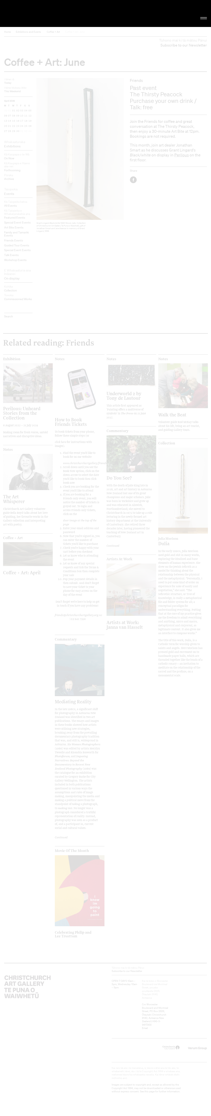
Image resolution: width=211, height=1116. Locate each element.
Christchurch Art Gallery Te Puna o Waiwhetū (35, 13)
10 (21, 116)
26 (30, 126)
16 (18, 121)
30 (5, 110)
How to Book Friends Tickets (71, 421)
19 (30, 121)
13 (5, 121)
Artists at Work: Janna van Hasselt (125, 624)
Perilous (181, 155)
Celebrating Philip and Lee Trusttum (73, 934)
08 (13, 116)
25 (26, 126)
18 (26, 121)
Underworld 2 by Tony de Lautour (124, 395)
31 (9, 110)
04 (26, 110)
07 (9, 116)
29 (13, 131)
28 (9, 131)
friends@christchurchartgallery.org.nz (78, 615)
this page (149, 1091)
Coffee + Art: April (22, 572)
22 (13, 126)
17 (21, 121)
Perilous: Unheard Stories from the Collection (21, 413)
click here (60, 442)
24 (21, 126)
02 (18, 110)
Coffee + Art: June (75, 32)
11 (26, 116)
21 (9, 126)
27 (5, 131)
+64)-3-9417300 (151, 1022)
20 (5, 126)
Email (145, 1028)
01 (13, 110)
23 (18, 126)
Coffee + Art (53, 32)
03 (21, 110)
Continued (61, 837)
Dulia (177, 541)
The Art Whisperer (14, 498)
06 (5, 116)
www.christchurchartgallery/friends (85, 463)
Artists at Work (119, 559)
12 (30, 116)
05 (30, 110)
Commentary (66, 639)
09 (18, 116)
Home (7, 32)
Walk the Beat (172, 414)
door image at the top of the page (79, 522)
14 (9, 121)
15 (13, 121)
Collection (166, 443)
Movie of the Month (72, 850)
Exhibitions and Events (28, 32)
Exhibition (11, 358)
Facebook (133, 180)
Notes (59, 358)
